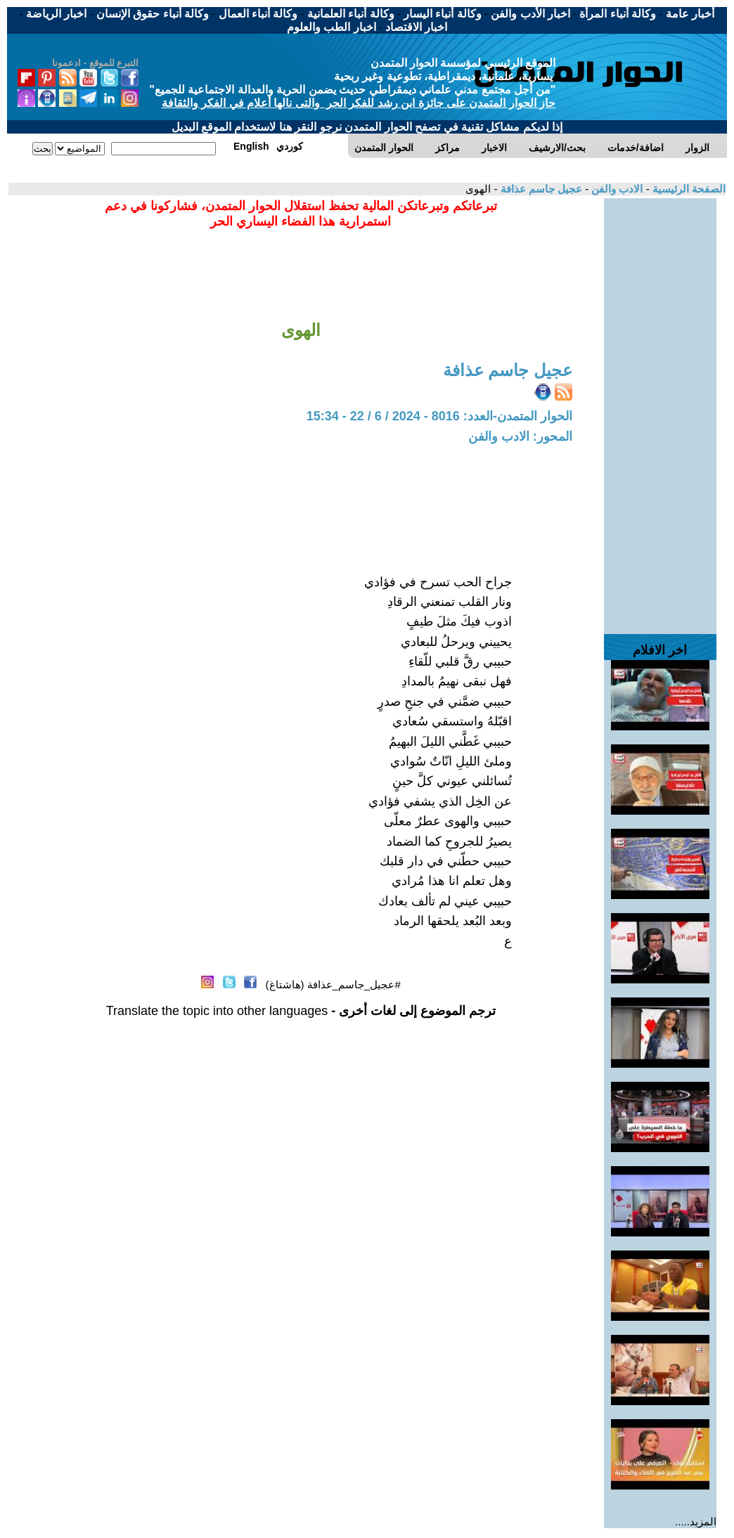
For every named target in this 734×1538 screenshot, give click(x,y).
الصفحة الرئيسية (688, 189)
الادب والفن (615, 189)
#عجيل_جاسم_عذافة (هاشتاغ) (333, 984)
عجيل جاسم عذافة (539, 189)
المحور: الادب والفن (520, 436)
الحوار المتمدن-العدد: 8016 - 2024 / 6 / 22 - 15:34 (439, 416)
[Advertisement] (660, 409)
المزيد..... (695, 1521)
